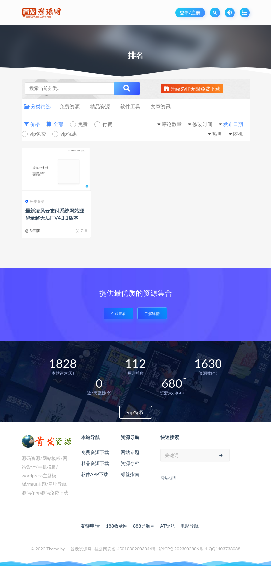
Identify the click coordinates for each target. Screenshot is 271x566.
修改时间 (202, 124)
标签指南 (130, 474)
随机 (238, 134)
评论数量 (172, 124)
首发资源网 (81, 548)
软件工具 (130, 106)
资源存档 (130, 463)
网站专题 (130, 452)
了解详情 (152, 313)
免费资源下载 (95, 452)
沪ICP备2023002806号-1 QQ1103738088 (199, 548)
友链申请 (90, 526)
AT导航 (167, 526)
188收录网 (117, 526)
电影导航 (189, 526)
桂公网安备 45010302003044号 (125, 548)
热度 (217, 134)
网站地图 (168, 477)
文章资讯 (161, 106)
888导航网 (144, 526)
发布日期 (233, 124)
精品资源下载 (95, 463)
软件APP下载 (94, 474)
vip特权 (135, 412)
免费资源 (70, 106)
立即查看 (118, 313)
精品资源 (100, 106)
